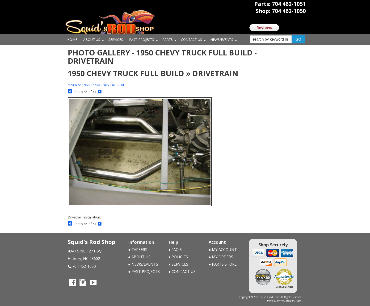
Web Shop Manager (291, 300)
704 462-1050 (82, 266)
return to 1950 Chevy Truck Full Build (96, 85)
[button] (277, 39)
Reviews (264, 27)
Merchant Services (284, 287)
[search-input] (270, 39)
